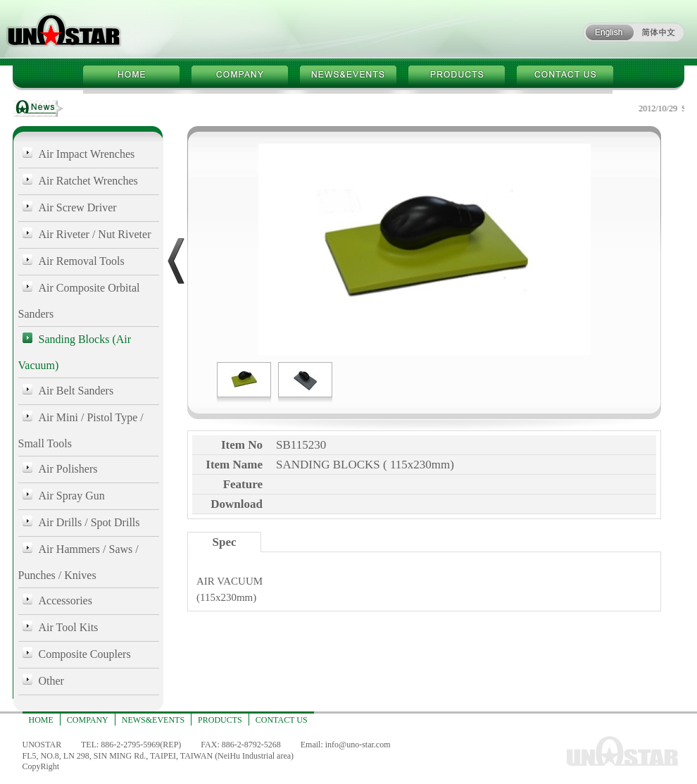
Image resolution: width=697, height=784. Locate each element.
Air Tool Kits (69, 627)
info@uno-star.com (358, 744)
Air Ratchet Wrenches (88, 181)
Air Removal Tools (82, 261)
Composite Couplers (85, 654)
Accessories (65, 600)
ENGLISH (608, 32)
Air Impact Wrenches (87, 154)
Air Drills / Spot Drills (89, 522)
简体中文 (659, 32)
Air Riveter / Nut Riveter (95, 234)
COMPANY (87, 720)
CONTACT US (282, 720)
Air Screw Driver (78, 207)
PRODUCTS (220, 720)
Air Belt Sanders (76, 391)
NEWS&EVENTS (153, 720)
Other (51, 681)
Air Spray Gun (72, 496)
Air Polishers (68, 469)
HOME (41, 720)
